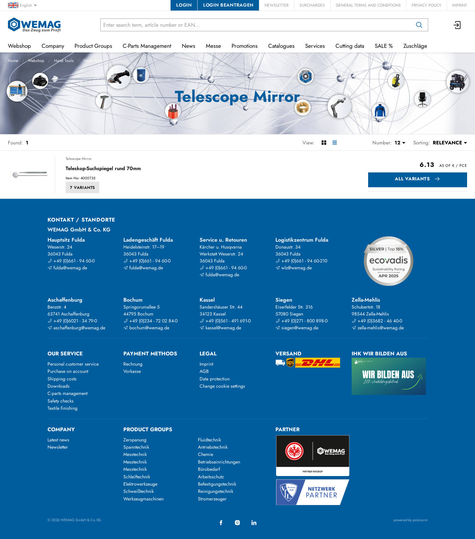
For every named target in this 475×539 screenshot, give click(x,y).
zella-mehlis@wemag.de (378, 327)
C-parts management (67, 393)
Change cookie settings (222, 386)
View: (308, 142)
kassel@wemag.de (220, 327)
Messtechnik (135, 454)
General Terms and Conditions (368, 5)
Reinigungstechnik (215, 491)
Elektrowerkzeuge (140, 484)
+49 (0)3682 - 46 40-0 (377, 320)
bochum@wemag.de (146, 327)
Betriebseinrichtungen (219, 462)
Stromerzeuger (212, 498)
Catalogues (281, 46)
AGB (204, 371)
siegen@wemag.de (296, 327)
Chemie (205, 454)
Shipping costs (62, 378)
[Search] (419, 24)
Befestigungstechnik (217, 484)
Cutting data (349, 46)
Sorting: (421, 142)
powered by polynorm (411, 520)
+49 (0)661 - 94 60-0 (71, 260)
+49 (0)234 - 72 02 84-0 (150, 320)
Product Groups (93, 46)
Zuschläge (415, 46)
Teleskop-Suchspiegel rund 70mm (103, 168)
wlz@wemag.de (293, 267)
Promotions (245, 46)
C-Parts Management (147, 46)
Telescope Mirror (79, 158)
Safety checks (61, 401)
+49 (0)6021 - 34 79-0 (72, 320)
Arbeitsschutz (211, 476)
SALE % (384, 46)
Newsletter (277, 5)
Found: (15, 142)
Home (13, 61)
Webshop (36, 61)
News (188, 46)
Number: (382, 142)
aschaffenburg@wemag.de (76, 327)
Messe (213, 46)
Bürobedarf (209, 469)
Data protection (215, 378)
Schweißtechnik (138, 491)
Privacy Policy (426, 5)
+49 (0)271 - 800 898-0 (301, 320)
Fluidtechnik (209, 439)
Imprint (459, 5)
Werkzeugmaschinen (143, 498)
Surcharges (312, 5)
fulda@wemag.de (67, 267)
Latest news (58, 439)
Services (315, 46)
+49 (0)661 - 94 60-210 (301, 260)
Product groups (147, 429)
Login (184, 5)
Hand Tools (64, 61)
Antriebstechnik (213, 447)
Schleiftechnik (136, 476)
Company (53, 46)
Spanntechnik (136, 447)
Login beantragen (228, 5)
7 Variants (82, 188)
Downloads (59, 386)
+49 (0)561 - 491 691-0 (225, 320)
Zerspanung (134, 439)
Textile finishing (63, 408)
